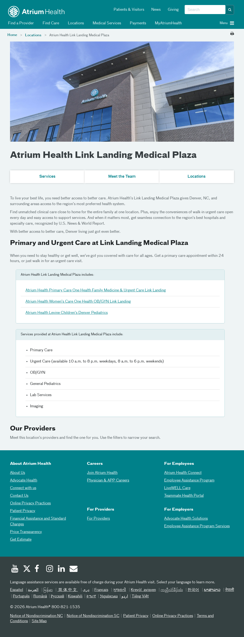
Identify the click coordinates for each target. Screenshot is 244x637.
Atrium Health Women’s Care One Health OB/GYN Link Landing (78, 302)
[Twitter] (26, 569)
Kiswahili (75, 596)
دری (86, 590)
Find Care (50, 23)
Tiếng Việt (140, 596)
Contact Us (19, 496)
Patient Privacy (22, 511)
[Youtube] (15, 569)
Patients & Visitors (129, 10)
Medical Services (106, 23)
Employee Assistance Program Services (197, 526)
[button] (230, 10)
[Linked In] (61, 569)
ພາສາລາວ (212, 590)
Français (101, 590)
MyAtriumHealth (167, 23)
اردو (125, 596)
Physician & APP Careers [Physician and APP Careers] (108, 480)
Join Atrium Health (102, 473)
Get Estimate (20, 540)
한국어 (193, 590)
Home (12, 35)
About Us (17, 473)
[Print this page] (232, 34)
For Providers (98, 519)
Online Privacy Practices (30, 503)
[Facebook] (38, 569)
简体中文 (67, 590)
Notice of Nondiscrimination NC (36, 616)
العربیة (33, 590)
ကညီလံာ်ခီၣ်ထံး (172, 590)
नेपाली (229, 590)
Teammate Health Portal (184, 496)
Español (16, 590)
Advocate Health (23, 480)
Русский (57, 596)
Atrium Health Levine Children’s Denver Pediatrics (66, 313)
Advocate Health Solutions (186, 519)
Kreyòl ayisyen (143, 590)
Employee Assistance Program (189, 480)
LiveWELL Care (177, 488)
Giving (173, 10)
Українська (109, 596)
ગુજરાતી (119, 590)
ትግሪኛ (91, 596)
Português (21, 596)
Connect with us (23, 488)
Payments (137, 23)
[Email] (73, 569)
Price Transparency (26, 532)
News (156, 10)
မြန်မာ (48, 590)
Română (40, 596)
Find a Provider (20, 23)
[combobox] (205, 10)
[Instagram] (50, 569)
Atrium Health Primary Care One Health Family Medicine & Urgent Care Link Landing (95, 290)
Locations (75, 23)
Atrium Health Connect (183, 473)
